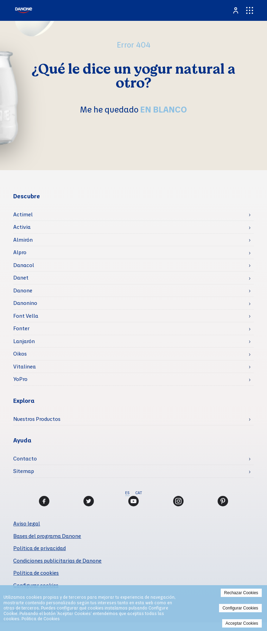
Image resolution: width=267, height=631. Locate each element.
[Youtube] (133, 501)
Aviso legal (26, 523)
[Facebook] (44, 501)
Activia (22, 226)
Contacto (25, 458)
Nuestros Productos (36, 418)
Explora (23, 400)
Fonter (21, 328)
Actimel (23, 214)
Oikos (20, 353)
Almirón (23, 239)
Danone (22, 290)
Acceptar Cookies (242, 623)
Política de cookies (36, 572)
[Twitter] (88, 501)
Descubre (26, 196)
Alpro (19, 252)
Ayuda (22, 440)
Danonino (25, 302)
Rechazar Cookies (241, 592)
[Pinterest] (223, 501)
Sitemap (23, 470)
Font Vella (25, 315)
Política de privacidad (39, 548)
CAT (138, 492)
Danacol (23, 264)
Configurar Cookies (240, 608)
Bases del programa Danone (47, 535)
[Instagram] (178, 501)
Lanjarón (24, 341)
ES (127, 492)
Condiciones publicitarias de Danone (57, 560)
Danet (21, 277)
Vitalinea (24, 366)
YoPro (20, 378)
